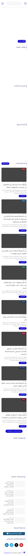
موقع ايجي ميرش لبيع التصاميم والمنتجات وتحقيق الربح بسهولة (9, 485)
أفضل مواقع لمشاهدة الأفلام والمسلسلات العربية (8, 512)
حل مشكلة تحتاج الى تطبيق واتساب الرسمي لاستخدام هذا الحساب (16, 351)
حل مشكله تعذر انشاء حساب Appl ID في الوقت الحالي (14, 385)
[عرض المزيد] (5, 163)
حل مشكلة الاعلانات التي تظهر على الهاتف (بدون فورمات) (14, 252)
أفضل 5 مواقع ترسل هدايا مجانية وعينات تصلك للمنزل (8, 521)
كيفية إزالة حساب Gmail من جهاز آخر (15, 318)
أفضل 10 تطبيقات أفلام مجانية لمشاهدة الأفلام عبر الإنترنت (9, 503)
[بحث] (2, 3)
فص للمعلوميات (7, 553)
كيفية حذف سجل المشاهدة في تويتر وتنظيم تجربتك (9, 494)
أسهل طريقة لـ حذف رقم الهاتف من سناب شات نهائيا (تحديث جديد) (15, 285)
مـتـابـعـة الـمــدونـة (14, 533)
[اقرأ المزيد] (23, 196)
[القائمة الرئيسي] (25, 3)
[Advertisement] (14, 24)
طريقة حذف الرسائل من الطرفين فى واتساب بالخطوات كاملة (15, 186)
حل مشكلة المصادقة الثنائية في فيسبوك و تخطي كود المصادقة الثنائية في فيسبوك (15, 219)
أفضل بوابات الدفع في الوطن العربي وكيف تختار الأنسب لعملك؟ (14, 416)
